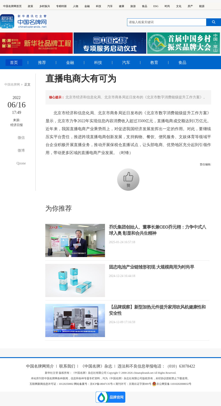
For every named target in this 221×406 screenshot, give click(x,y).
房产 (190, 6)
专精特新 (61, 6)
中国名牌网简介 (40, 366)
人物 (75, 6)
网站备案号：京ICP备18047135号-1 (94, 383)
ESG (155, 6)
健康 (121, 6)
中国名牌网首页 (12, 6)
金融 (87, 6)
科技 (98, 6)
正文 (27, 84)
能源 (201, 6)
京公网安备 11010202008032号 (172, 383)
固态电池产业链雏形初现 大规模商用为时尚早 (151, 267)
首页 (14, 62)
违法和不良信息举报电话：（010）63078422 (156, 366)
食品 (144, 6)
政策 (30, 6)
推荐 (42, 62)
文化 (178, 6)
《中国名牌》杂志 (96, 366)
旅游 (133, 6)
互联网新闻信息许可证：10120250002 (52, 383)
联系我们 (67, 366)
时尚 (167, 6)
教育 (154, 62)
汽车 (110, 6)
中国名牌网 (12, 84)
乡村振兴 (44, 6)
